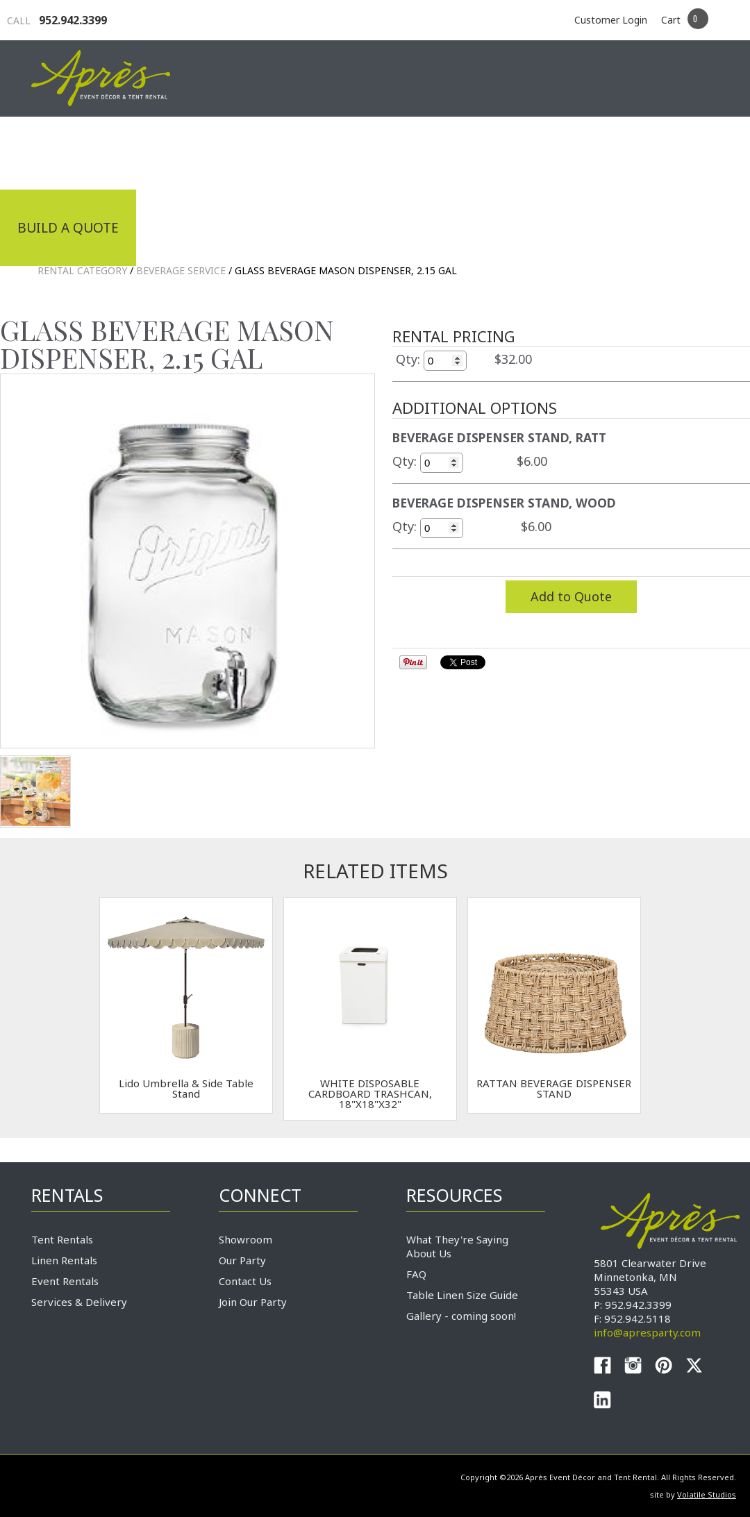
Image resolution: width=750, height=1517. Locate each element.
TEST (35, 791)
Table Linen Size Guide (462, 1295)
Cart (671, 19)
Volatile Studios (706, 1494)
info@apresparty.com (647, 1332)
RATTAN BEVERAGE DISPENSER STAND (553, 1088)
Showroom (245, 1239)
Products (413, 151)
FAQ (416, 1274)
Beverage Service (181, 270)
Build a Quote (68, 228)
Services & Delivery (79, 1302)
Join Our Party (253, 1302)
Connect (679, 151)
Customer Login (610, 19)
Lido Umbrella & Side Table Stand (186, 1088)
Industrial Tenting (88, 151)
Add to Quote (571, 596)
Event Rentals (65, 1281)
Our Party (242, 1260)
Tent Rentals (62, 1239)
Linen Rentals (64, 1260)
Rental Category (82, 270)
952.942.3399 (57, 20)
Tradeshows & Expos (268, 151)
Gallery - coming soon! (461, 1316)
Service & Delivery (547, 151)
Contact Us (245, 1281)
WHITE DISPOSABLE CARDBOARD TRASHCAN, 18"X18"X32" (370, 1093)
